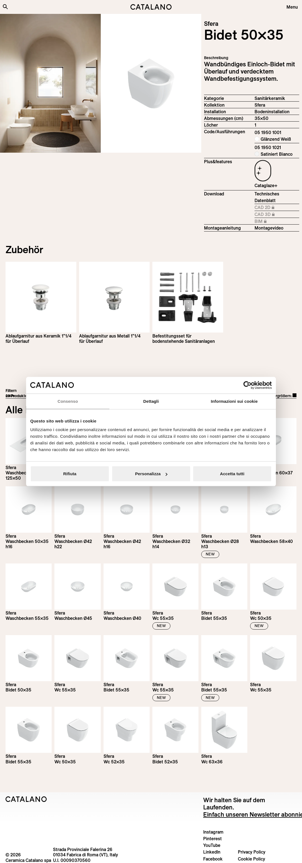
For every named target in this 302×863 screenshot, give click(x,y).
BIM (277, 221)
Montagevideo (269, 228)
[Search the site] (5, 6)
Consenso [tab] (67, 401)
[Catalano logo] (151, 7)
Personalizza (151, 473)
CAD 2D (277, 208)
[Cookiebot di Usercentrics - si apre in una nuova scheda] (247, 385)
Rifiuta (69, 473)
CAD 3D (277, 215)
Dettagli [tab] (151, 401)
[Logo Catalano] (26, 799)
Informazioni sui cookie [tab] (234, 401)
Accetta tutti (232, 473)
